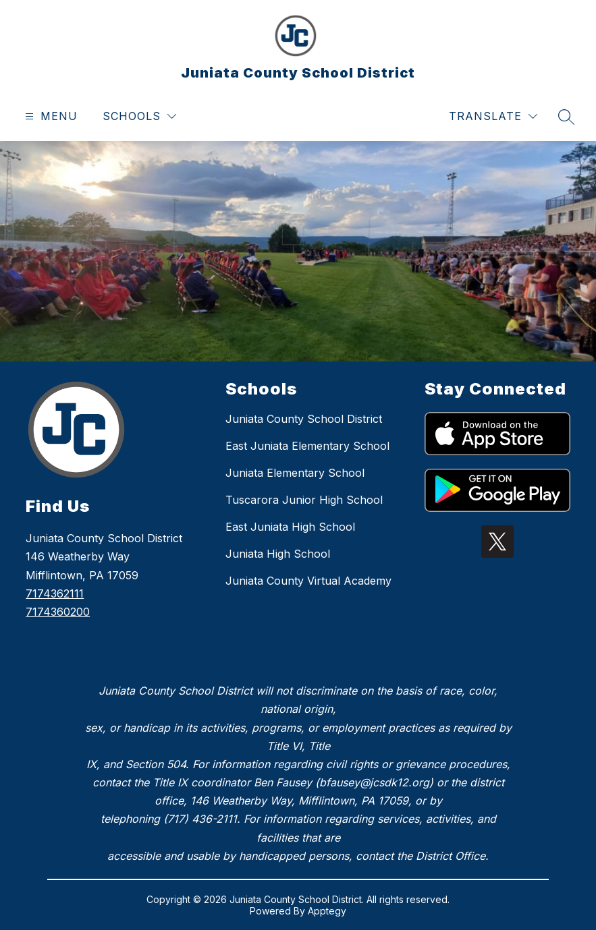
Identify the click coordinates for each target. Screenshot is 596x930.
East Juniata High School (290, 526)
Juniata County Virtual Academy (308, 580)
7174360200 (58, 611)
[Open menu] (50, 116)
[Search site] (566, 117)
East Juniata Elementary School (307, 446)
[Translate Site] (493, 116)
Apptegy (327, 911)
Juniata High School (277, 553)
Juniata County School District (303, 419)
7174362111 (55, 593)
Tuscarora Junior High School (304, 499)
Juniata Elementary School (294, 472)
